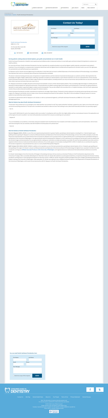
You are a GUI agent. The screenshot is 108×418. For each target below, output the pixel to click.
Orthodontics (65, 7)
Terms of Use (64, 397)
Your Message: (73, 40)
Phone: (82, 34)
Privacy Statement (75, 397)
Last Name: (84, 30)
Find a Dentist (91, 7)
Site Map (28, 397)
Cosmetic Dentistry (37, 7)
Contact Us (20, 397)
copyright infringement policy (57, 408)
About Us (48, 397)
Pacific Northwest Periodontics (19, 42)
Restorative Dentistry (52, 7)
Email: (59, 34)
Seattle (14, 14)
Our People (56, 397)
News (82, 7)
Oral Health (75, 7)
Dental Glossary (86, 397)
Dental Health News (38, 397)
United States (8, 14)
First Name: (61, 30)
